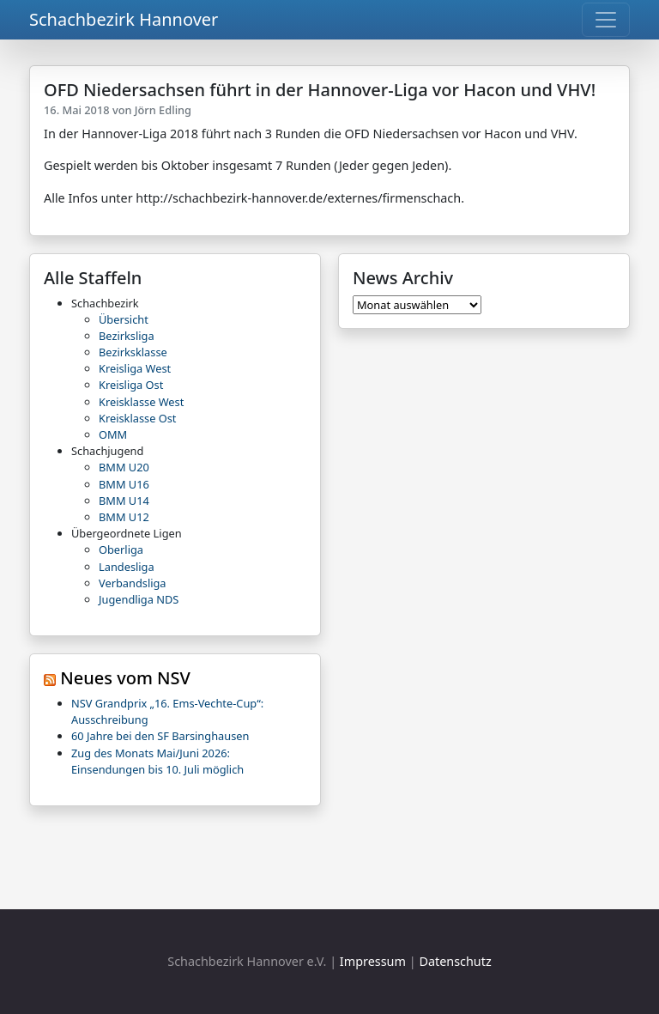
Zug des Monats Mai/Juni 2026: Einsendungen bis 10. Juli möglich (157, 761)
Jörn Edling (163, 110)
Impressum (373, 961)
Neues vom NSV (125, 677)
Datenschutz (455, 961)
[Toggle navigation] (606, 20)
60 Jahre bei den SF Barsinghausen (160, 736)
